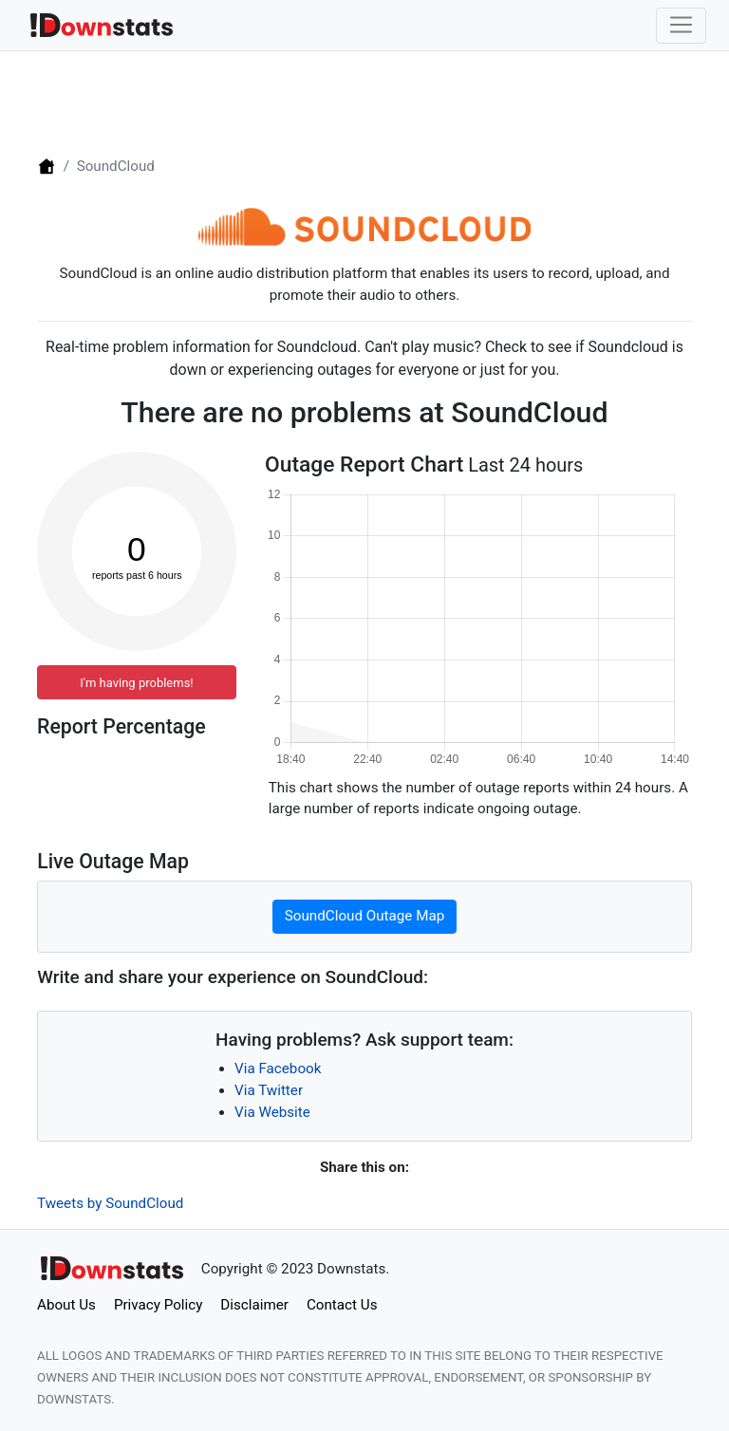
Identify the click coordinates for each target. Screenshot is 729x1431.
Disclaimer (254, 1304)
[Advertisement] (364, 101)
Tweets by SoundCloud (110, 1203)
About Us (66, 1304)
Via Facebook (277, 1068)
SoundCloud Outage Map (364, 915)
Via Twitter (268, 1090)
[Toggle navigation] (681, 26)
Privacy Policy (158, 1304)
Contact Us (342, 1304)
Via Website (272, 1112)
